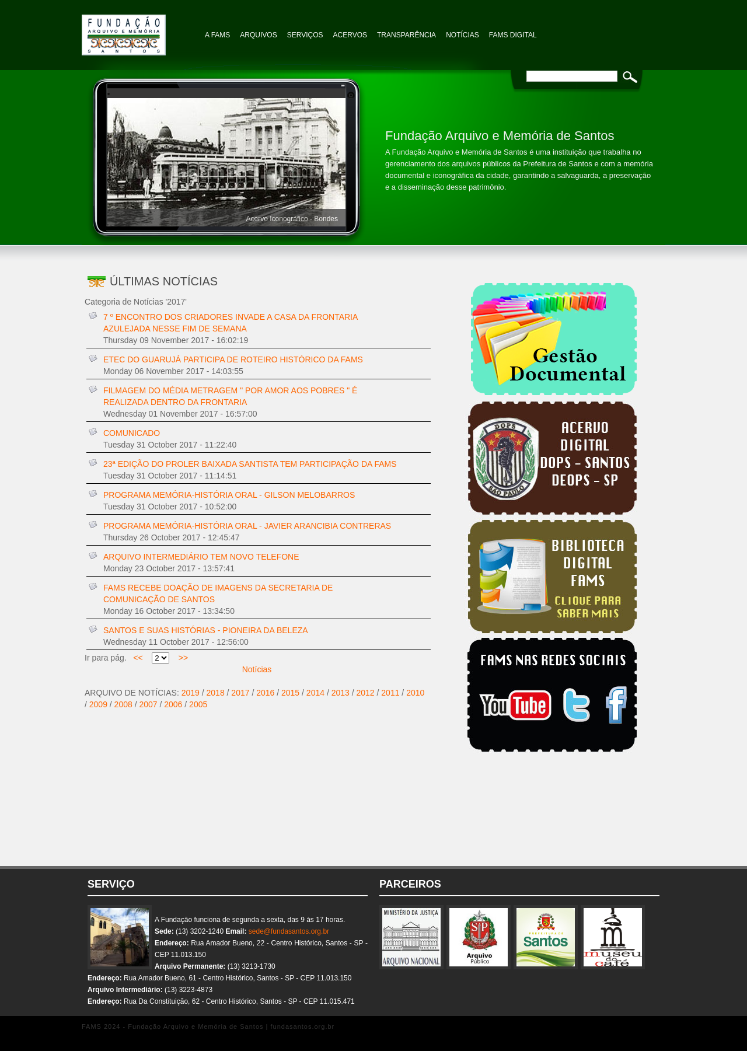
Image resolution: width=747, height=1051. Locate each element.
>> (183, 657)
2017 (240, 692)
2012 (366, 692)
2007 (148, 704)
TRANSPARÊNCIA (406, 35)
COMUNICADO (131, 433)
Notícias (257, 669)
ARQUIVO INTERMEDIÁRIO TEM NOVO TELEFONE (201, 556)
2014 (315, 692)
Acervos (350, 35)
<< (138, 657)
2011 (390, 692)
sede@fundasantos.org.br (289, 931)
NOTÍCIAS (462, 35)
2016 (265, 692)
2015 (290, 692)
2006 (173, 704)
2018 (216, 692)
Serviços (305, 35)
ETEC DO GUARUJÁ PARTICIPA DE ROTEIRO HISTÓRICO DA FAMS (233, 359)
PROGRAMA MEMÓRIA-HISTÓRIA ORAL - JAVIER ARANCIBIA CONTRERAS (247, 525)
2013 (340, 692)
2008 (123, 704)
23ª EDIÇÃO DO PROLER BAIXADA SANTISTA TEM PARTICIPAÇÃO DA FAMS (250, 464)
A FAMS (217, 35)
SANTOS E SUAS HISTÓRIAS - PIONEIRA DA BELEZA (205, 630)
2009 (98, 704)
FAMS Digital (513, 35)
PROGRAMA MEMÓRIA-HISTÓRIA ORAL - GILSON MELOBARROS (229, 495)
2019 (190, 692)
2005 (198, 704)
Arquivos (258, 35)
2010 (415, 692)
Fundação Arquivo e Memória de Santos (140, 29)
